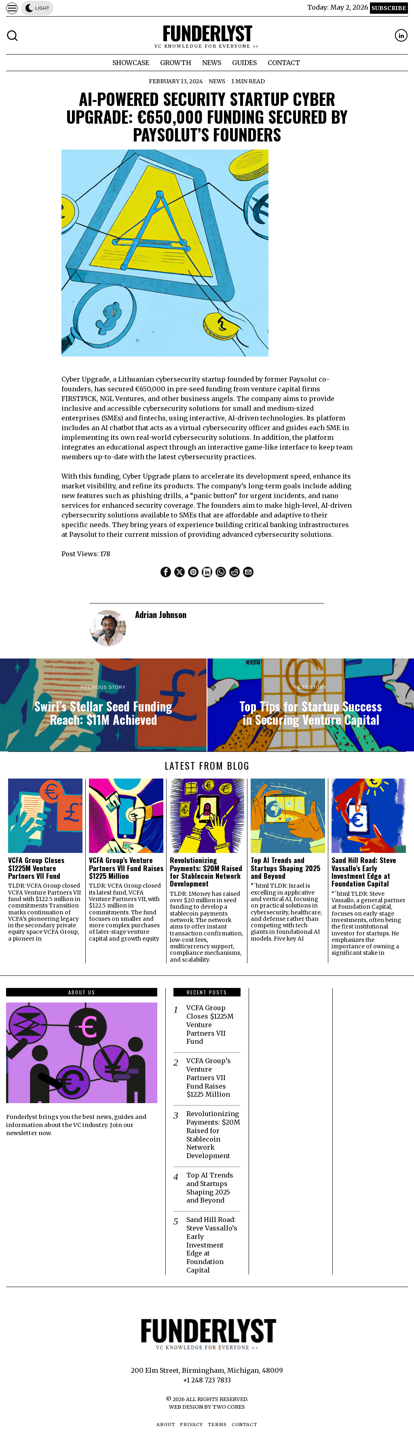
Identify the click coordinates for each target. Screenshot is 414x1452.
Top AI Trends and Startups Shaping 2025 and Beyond (285, 868)
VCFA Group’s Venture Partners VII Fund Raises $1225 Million (126, 868)
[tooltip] (401, 35)
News (217, 81)
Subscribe (389, 8)
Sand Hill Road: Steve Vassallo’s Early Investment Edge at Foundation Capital (364, 871)
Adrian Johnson (160, 614)
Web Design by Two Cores (207, 1406)
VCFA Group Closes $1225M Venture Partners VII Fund (36, 868)
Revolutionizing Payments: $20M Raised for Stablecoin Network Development (206, 871)
